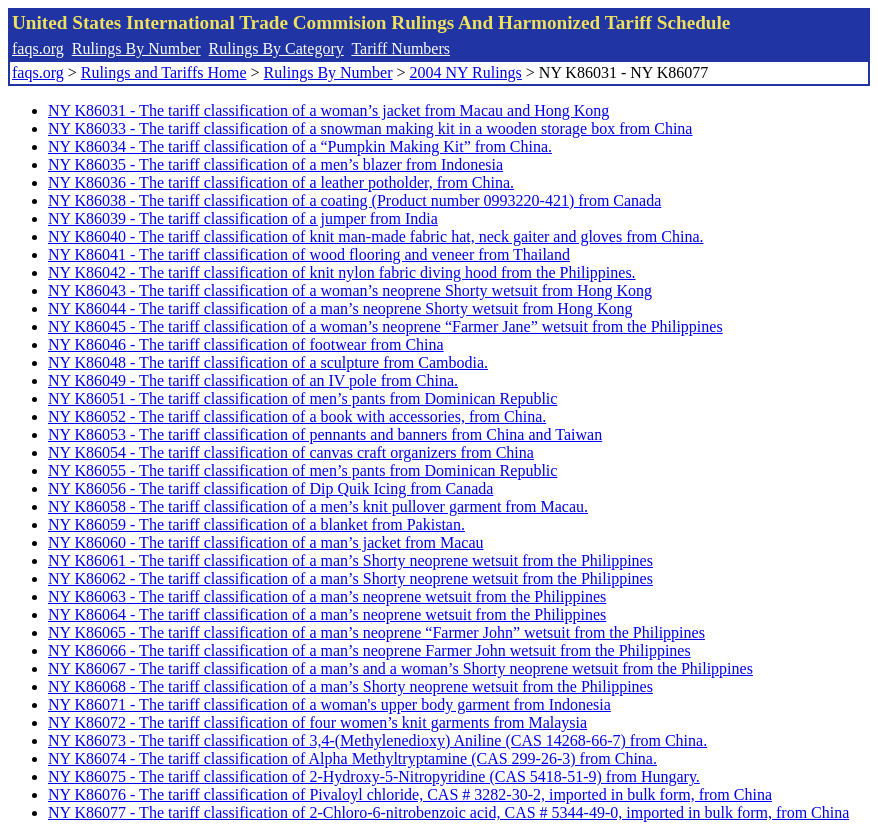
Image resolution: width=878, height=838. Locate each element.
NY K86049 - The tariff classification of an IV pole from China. (253, 380)
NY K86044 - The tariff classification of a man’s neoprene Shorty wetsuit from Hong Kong (340, 308)
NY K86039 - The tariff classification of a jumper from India (243, 218)
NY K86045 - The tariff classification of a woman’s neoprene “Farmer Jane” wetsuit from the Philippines (385, 326)
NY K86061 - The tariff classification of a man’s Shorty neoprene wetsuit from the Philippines (350, 560)
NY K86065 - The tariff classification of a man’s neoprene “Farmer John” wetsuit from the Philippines (376, 632)
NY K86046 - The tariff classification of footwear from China (246, 344)
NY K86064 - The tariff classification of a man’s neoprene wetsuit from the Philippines (327, 614)
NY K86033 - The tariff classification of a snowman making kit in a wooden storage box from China (370, 128)
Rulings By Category (276, 48)
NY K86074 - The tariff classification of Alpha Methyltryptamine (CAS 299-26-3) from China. (352, 758)
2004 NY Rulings (466, 72)
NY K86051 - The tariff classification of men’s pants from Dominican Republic (302, 398)
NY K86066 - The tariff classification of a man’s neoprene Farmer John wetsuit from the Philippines (369, 650)
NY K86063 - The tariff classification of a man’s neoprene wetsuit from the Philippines (327, 596)
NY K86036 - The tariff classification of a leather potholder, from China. (281, 182)
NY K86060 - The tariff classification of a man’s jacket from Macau (266, 542)
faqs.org (38, 48)
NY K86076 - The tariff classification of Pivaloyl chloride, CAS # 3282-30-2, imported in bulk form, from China (410, 794)
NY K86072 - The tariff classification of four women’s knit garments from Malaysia (317, 722)
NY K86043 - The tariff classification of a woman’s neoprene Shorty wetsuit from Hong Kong (350, 290)
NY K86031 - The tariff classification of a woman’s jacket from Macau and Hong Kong (328, 110)
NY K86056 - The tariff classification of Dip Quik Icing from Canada (270, 488)
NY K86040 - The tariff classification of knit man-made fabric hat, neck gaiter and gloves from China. (376, 236)
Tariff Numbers (400, 48)
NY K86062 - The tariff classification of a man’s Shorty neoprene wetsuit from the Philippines (350, 578)
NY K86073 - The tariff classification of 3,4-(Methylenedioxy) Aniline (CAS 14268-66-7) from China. (377, 740)
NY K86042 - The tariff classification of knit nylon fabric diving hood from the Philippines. (342, 272)
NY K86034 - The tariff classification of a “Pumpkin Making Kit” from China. (300, 146)
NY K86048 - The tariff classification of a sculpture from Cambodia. (268, 362)
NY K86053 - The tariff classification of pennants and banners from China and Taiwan (325, 434)
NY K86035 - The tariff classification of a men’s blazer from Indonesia (275, 164)
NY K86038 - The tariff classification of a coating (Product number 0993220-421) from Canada (354, 200)
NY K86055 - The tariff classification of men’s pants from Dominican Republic (302, 470)
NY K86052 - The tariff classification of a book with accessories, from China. (297, 416)
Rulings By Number (136, 48)
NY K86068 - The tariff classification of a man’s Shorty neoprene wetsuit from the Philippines (350, 686)
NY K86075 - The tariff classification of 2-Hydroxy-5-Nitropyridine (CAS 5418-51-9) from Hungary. (374, 776)
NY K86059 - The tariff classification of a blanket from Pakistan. (256, 524)
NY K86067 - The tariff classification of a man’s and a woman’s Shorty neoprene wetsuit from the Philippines (400, 668)
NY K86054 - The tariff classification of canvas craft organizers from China (291, 452)
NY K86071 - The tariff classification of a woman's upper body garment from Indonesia (329, 704)
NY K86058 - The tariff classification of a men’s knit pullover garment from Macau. (318, 506)
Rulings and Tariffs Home (164, 72)
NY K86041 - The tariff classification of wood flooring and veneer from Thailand (309, 254)
